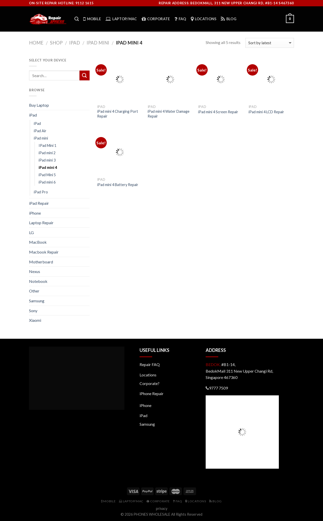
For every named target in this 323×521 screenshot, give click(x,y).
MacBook (38, 242)
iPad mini (98, 43)
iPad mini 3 (47, 160)
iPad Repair (39, 203)
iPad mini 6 (47, 182)
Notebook (38, 281)
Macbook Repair (44, 252)
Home (36, 43)
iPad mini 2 (47, 153)
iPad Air (40, 131)
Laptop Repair (41, 222)
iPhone (35, 213)
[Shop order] (269, 43)
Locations (148, 374)
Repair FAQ (150, 364)
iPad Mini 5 (47, 175)
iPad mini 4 (48, 167)
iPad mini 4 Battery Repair (117, 185)
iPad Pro (41, 192)
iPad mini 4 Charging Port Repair (117, 113)
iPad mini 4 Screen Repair (218, 112)
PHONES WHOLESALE (151, 514)
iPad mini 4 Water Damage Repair (169, 113)
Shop (56, 43)
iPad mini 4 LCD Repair (266, 112)
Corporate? (149, 383)
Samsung (36, 300)
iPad (74, 43)
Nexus (34, 271)
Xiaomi (35, 320)
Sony (33, 310)
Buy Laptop (39, 105)
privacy (161, 508)
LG (31, 232)
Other (34, 290)
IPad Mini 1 (47, 145)
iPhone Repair (152, 393)
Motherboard (41, 261)
